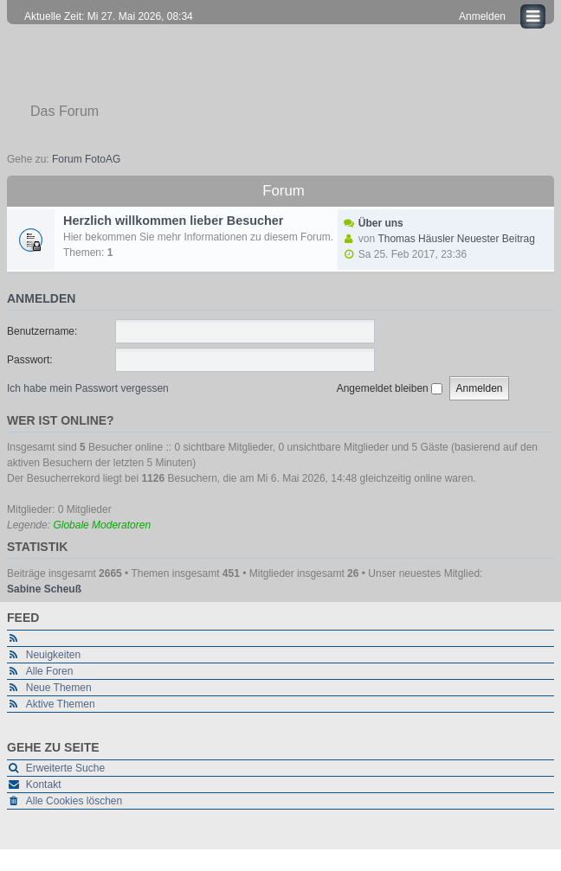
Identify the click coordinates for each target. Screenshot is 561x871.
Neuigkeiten (53, 655)
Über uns (380, 223)
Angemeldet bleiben (389, 388)
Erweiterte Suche (65, 768)
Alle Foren (50, 671)
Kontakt (43, 784)
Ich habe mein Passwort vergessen (88, 388)
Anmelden (41, 298)
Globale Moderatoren (102, 525)
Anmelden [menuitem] (482, 16)
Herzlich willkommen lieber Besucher (173, 220)
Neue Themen (59, 688)
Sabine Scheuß (44, 589)
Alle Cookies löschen (74, 801)
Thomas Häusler (415, 239)
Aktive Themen (60, 704)
